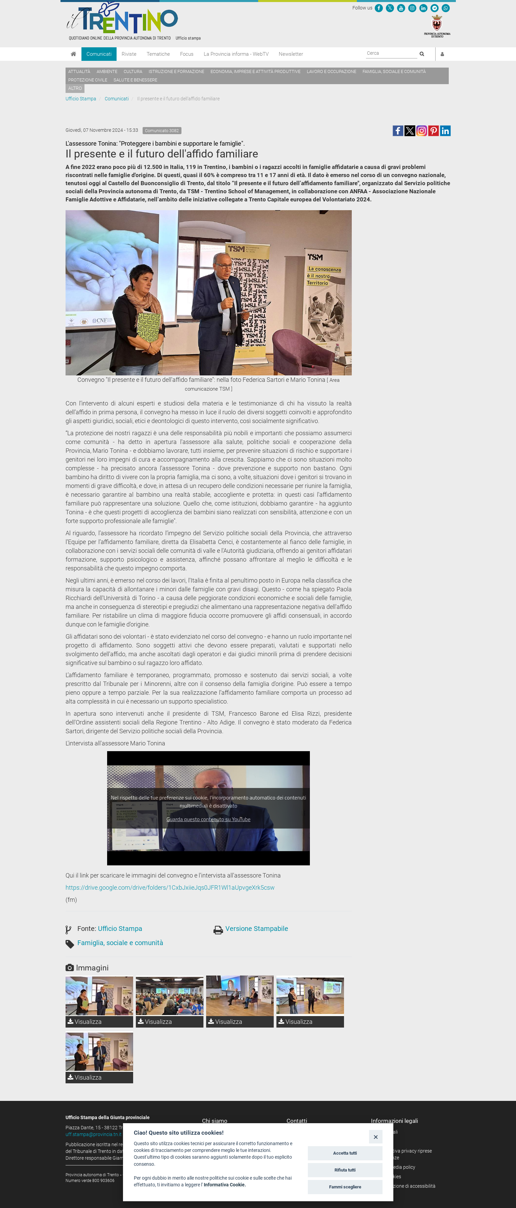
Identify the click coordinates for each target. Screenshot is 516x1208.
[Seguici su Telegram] (434, 7)
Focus (187, 54)
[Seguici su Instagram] (412, 7)
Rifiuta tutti (345, 1170)
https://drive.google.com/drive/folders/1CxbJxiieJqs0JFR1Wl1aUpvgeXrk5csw (170, 887)
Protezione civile (87, 79)
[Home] (73, 54)
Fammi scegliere (345, 1186)
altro (75, 88)
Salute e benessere (135, 79)
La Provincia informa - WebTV (236, 54)
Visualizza (85, 1021)
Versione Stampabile (256, 929)
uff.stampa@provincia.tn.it (94, 1134)
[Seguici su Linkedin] (423, 7)
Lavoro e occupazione (331, 71)
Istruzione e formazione (176, 71)
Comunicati (99, 54)
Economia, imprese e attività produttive (255, 71)
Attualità (79, 71)
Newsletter (291, 54)
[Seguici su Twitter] (390, 7)
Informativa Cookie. (225, 1184)
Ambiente (107, 71)
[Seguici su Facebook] (379, 7)
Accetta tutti (345, 1153)
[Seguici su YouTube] (401, 7)
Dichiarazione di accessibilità (406, 1186)
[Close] (375, 1136)
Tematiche (158, 54)
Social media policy (395, 1167)
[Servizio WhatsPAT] (445, 7)
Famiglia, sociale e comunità (394, 71)
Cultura (133, 71)
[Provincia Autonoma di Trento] (437, 25)
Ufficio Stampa (81, 98)
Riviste (129, 54)
